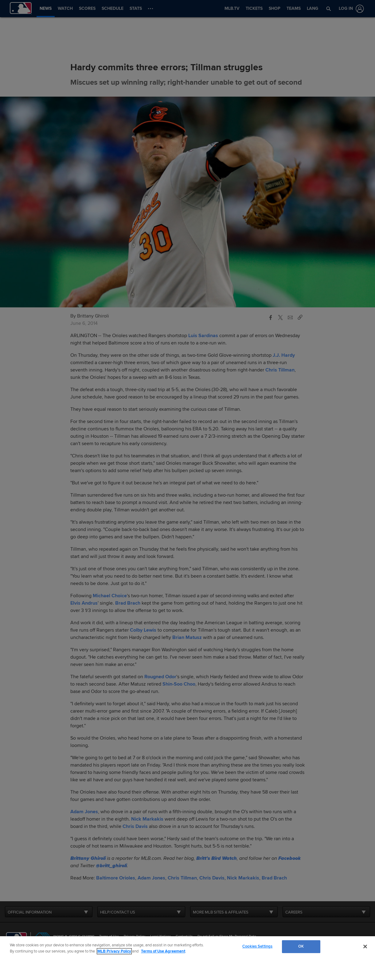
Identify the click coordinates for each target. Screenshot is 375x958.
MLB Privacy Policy (114, 951)
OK (301, 946)
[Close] (365, 946)
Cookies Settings (257, 946)
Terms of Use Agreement (163, 951)
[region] (187, 947)
